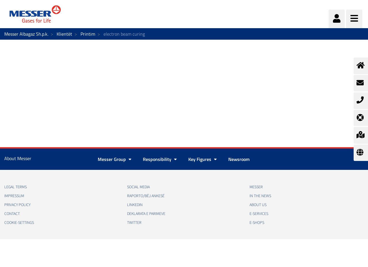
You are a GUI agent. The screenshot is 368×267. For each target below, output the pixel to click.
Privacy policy (17, 205)
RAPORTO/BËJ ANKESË (145, 196)
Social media (138, 187)
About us (258, 205)
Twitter (134, 223)
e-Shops (257, 223)
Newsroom (239, 159)
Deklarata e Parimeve (146, 214)
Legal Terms (15, 187)
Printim (87, 33)
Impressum (14, 196)
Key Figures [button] (202, 159)
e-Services (259, 214)
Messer (256, 187)
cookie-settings (19, 223)
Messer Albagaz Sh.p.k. (26, 33)
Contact (12, 214)
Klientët (64, 33)
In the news (260, 196)
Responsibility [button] (160, 159)
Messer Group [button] (114, 159)
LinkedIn (135, 205)
